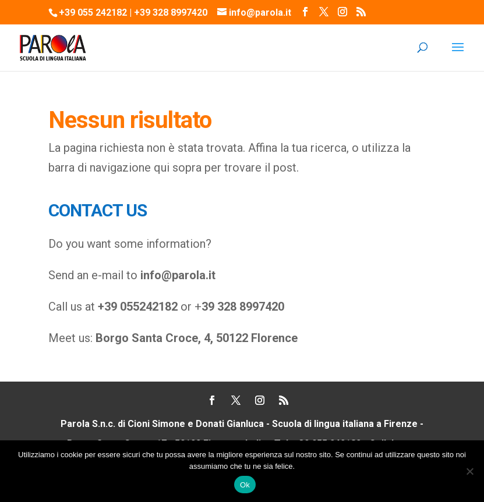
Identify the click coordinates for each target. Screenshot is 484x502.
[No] (469, 471)
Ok (245, 484)
